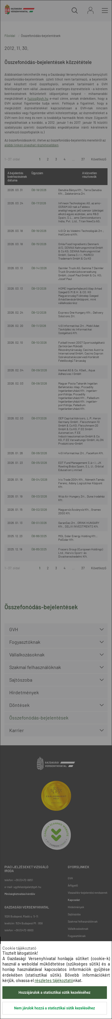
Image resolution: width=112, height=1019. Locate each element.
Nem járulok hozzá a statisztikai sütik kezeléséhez (54, 1008)
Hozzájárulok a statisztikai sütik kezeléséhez (54, 992)
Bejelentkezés (90, 10)
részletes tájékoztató (54, 980)
